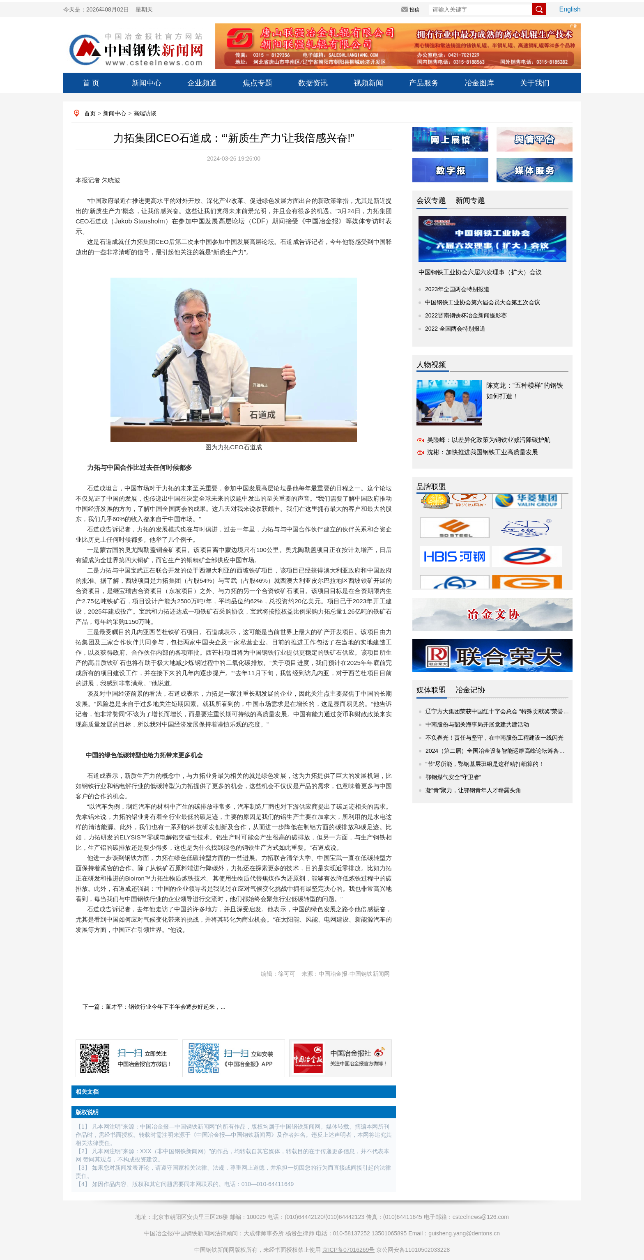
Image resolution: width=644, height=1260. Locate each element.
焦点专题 (257, 83)
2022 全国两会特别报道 (455, 328)
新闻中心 (146, 83)
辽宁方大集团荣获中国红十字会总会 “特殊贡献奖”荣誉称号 (500, 711)
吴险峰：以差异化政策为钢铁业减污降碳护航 (488, 439)
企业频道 (202, 83)
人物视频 (431, 365)
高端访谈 (144, 113)
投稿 (414, 10)
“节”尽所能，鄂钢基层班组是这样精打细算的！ (485, 764)
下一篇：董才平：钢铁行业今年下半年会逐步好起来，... (154, 1006)
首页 (90, 113)
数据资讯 (313, 83)
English (570, 9)
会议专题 (431, 200)
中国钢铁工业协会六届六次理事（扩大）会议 (480, 272)
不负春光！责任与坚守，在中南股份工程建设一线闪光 (495, 737)
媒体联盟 (431, 690)
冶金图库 (479, 83)
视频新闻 (368, 83)
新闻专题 (470, 200)
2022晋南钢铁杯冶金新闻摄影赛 (466, 315)
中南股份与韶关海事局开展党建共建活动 (477, 724)
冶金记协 (470, 690)
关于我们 (535, 83)
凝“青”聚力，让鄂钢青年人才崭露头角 (473, 790)
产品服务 (424, 83)
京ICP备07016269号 (348, 1249)
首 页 (91, 83)
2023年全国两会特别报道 (457, 289)
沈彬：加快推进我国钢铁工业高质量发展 (482, 451)
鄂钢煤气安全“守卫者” (453, 777)
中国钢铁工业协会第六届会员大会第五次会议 (482, 302)
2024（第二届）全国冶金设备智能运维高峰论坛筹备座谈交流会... (509, 750)
